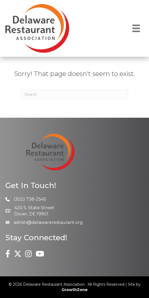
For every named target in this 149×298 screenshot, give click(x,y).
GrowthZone (75, 289)
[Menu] (136, 28)
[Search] (74, 94)
